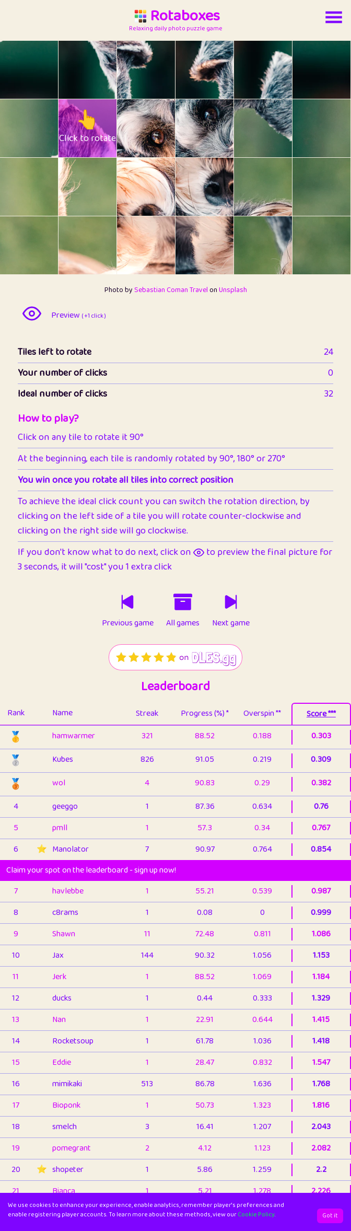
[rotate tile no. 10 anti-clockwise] (248, 128)
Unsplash (233, 290)
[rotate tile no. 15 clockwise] (219, 187)
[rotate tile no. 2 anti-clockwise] (131, 70)
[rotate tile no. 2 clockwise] (161, 70)
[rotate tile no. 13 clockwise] (102, 187)
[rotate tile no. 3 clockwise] (219, 70)
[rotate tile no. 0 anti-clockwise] (14, 70)
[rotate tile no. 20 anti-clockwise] (131, 245)
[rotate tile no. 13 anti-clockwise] (73, 187)
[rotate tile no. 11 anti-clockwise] (307, 128)
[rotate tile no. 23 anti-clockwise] (307, 245)
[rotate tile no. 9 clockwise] (219, 128)
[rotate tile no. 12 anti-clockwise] (14, 187)
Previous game (128, 623)
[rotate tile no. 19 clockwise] (102, 245)
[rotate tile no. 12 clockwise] (43, 187)
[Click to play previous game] (127, 602)
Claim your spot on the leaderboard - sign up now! (91, 870)
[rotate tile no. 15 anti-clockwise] (190, 187)
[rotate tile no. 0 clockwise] (43, 70)
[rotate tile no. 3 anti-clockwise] (190, 70)
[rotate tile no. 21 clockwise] (219, 245)
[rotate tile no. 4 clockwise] (277, 70)
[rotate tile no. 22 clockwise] (277, 245)
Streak (147, 713)
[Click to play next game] (231, 602)
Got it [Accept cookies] (330, 1216)
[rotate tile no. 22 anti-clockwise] (248, 245)
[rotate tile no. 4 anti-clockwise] (248, 70)
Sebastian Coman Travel (171, 290)
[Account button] (334, 17)
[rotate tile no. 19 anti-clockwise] (73, 245)
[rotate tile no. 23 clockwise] (336, 245)
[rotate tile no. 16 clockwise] (277, 187)
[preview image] (32, 313)
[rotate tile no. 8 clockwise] (161, 128)
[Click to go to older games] (183, 602)
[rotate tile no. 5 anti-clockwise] (307, 70)
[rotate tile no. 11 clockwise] (336, 128)
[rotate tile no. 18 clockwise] (43, 245)
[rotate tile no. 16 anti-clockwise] (248, 187)
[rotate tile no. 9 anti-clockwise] (190, 128)
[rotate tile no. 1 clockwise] (102, 70)
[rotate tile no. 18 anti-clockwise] (14, 245)
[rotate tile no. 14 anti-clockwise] (131, 187)
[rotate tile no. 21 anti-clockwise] (190, 245)
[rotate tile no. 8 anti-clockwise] (131, 128)
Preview (78, 315)
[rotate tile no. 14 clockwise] (161, 187)
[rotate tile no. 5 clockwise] (336, 70)
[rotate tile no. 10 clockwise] (277, 128)
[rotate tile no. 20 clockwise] (161, 245)
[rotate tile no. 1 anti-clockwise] (73, 70)
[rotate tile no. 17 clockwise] (336, 187)
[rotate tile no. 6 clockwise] (43, 128)
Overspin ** (262, 713)
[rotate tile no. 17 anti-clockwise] (307, 187)
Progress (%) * (205, 713)
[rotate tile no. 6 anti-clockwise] (14, 128)
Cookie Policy (256, 1215)
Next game (231, 623)
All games (183, 623)
